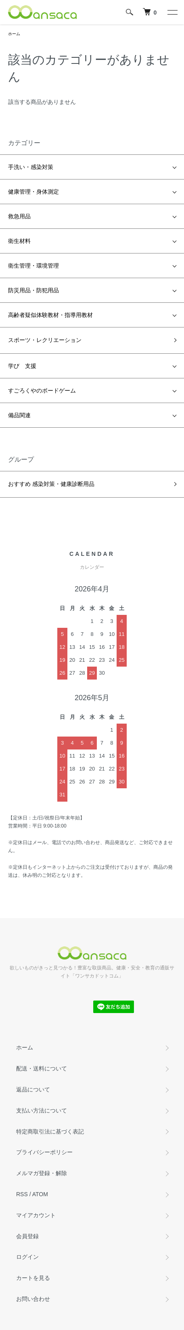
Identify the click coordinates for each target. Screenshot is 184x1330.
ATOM (40, 1194)
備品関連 (19, 415)
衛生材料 (19, 241)
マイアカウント (36, 1215)
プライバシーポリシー (44, 1152)
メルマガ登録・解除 (41, 1173)
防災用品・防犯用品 (33, 290)
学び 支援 (22, 366)
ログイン (27, 1257)
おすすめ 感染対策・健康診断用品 (51, 484)
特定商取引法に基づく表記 (50, 1131)
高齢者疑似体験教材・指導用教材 (50, 315)
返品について (33, 1089)
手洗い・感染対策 (30, 167)
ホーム (14, 34)
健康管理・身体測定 (33, 191)
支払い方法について (41, 1110)
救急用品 (19, 216)
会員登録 (27, 1236)
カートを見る (33, 1278)
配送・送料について (41, 1068)
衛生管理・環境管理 (33, 265)
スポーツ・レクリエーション (45, 340)
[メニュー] (172, 12)
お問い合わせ (33, 1299)
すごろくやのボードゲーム (42, 390)
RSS (22, 1194)
